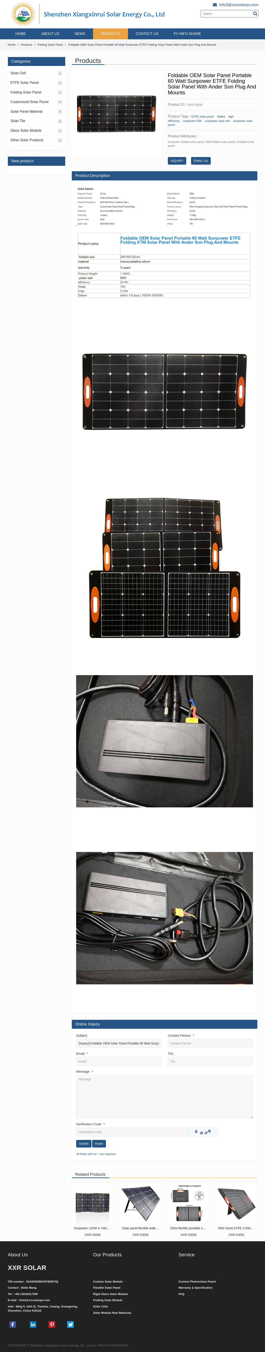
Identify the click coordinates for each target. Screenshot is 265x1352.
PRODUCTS (111, 34)
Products (26, 44)
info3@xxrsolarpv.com (34, 1300)
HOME (21, 34)
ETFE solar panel (202, 116)
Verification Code (90, 1124)
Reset (99, 1143)
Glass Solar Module (37, 130)
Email (82, 1053)
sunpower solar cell (217, 121)
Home (12, 44)
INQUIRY (177, 161)
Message (84, 1071)
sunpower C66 (192, 121)
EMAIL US (201, 161)
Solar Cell (37, 73)
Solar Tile (37, 121)
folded (221, 116)
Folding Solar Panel (50, 44)
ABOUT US (50, 34)
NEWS (80, 34)
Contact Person (181, 1035)
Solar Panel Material (37, 111)
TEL (171, 1053)
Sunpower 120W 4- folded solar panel (100, 1228)
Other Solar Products (37, 140)
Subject (81, 1035)
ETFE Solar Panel (37, 83)
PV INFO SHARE (187, 34)
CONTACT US (147, 34)
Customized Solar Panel (37, 102)
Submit (84, 1143)
